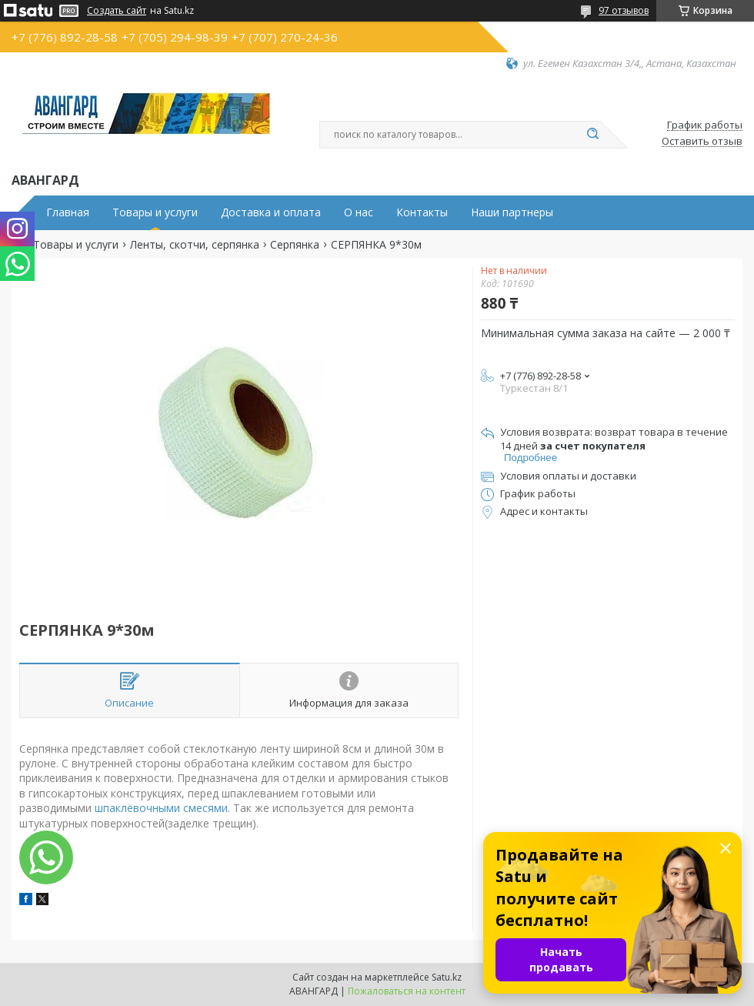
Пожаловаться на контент (406, 991)
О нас (358, 212)
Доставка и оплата (271, 212)
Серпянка (294, 245)
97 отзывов (624, 10)
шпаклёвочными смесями (161, 807)
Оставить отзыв (702, 141)
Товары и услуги (155, 212)
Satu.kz (447, 977)
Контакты (422, 212)
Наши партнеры (512, 212)
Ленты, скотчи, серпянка (194, 245)
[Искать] (592, 135)
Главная (67, 212)
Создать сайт (116, 10)
